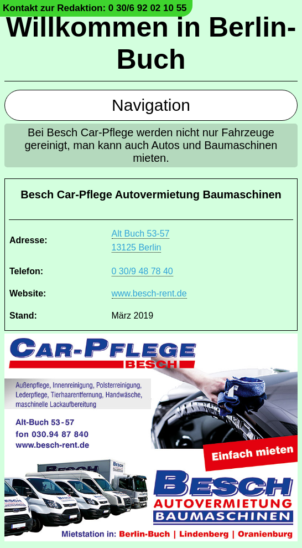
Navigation (151, 105)
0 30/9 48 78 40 (142, 271)
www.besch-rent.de (149, 293)
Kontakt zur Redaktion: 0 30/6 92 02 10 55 (95, 8)
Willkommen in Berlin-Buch (151, 43)
